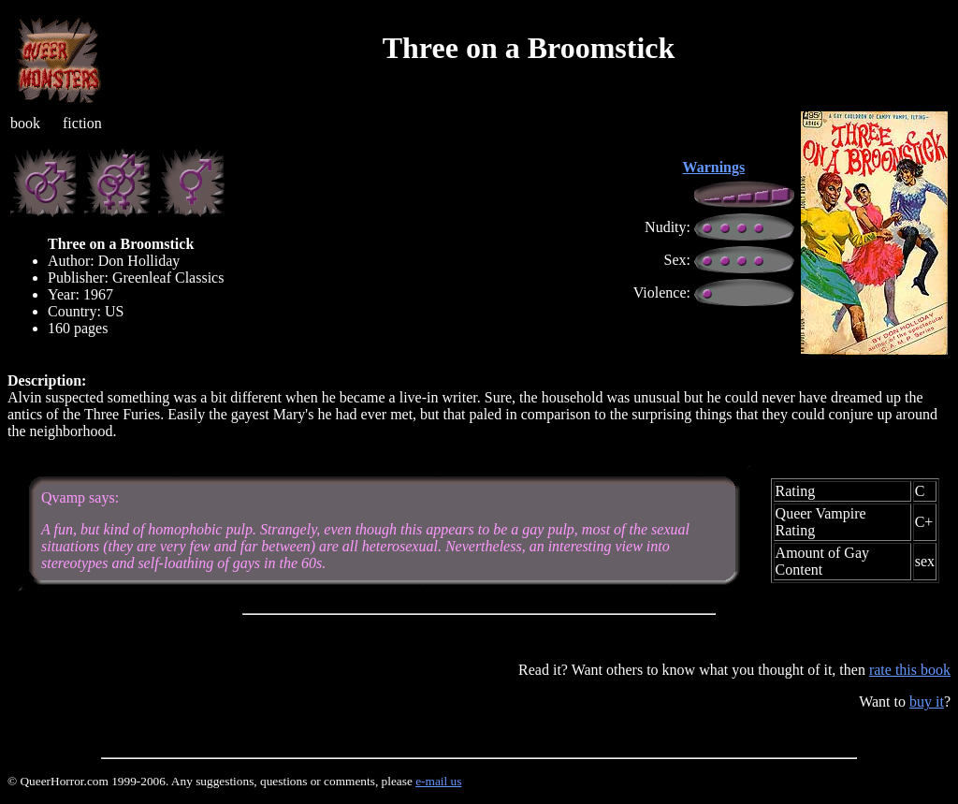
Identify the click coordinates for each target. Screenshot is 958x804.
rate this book (910, 670)
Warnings (714, 167)
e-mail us (438, 781)
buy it (926, 701)
